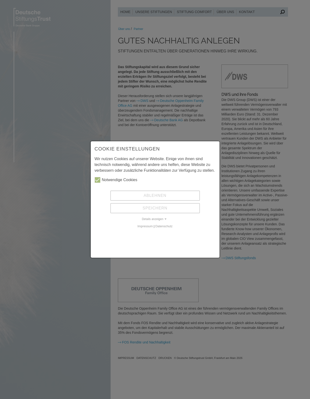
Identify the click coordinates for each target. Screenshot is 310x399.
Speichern (155, 208)
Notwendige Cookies (116, 180)
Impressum (145, 226)
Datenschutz (164, 226)
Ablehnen (155, 195)
